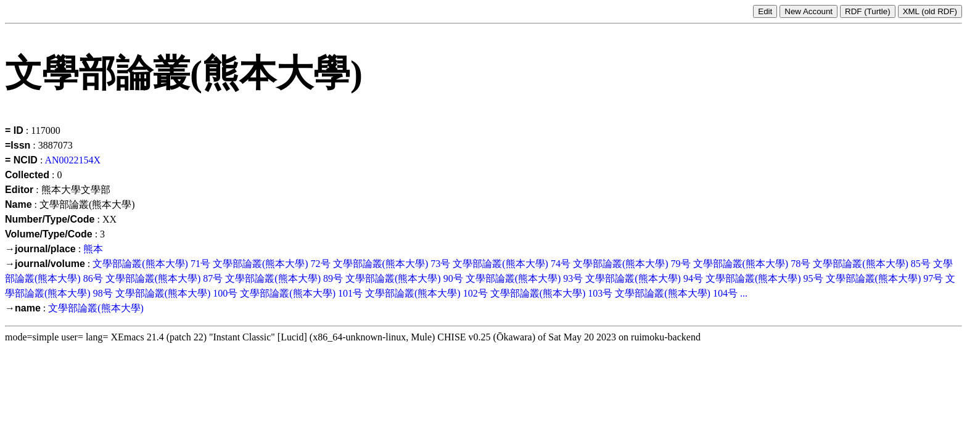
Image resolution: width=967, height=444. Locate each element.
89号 (333, 278)
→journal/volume (45, 263)
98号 (103, 293)
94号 (693, 278)
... (743, 293)
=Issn (17, 145)
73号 (440, 263)
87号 (213, 278)
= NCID (21, 160)
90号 (453, 278)
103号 (600, 293)
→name (23, 308)
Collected (27, 175)
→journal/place (40, 249)
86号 (93, 278)
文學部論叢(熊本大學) (140, 263)
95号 (813, 278)
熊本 (93, 249)
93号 (573, 278)
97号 (933, 278)
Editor (19, 189)
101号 (350, 293)
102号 (475, 293)
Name (18, 204)
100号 (225, 293)
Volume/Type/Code (49, 234)
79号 (681, 263)
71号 (200, 263)
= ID (14, 130)
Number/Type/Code (50, 219)
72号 (321, 263)
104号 (725, 293)
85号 (921, 263)
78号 (800, 263)
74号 (560, 263)
